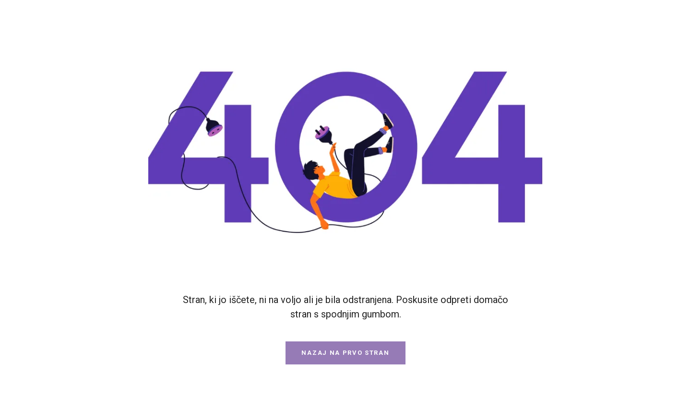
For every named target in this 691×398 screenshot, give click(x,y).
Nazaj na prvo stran (345, 352)
